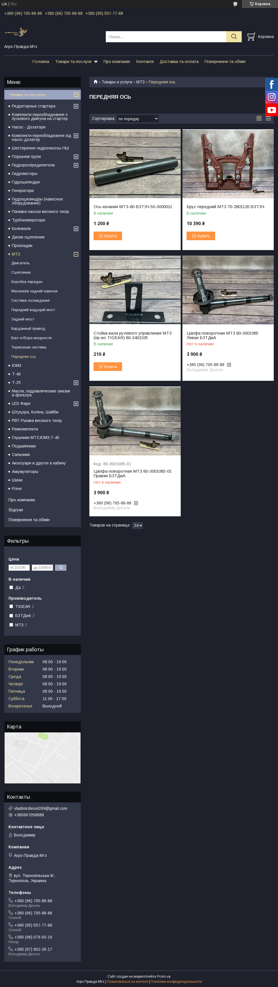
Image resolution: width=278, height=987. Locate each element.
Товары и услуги (117, 82)
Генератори (23, 190)
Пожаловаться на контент (127, 982)
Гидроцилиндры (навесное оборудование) (37, 201)
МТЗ (140, 82)
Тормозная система (28, 347)
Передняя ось (23, 356)
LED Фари (21, 403)
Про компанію (117, 61)
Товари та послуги (73, 61)
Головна (40, 61)
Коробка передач (27, 282)
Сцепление (21, 272)
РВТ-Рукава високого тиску (37, 420)
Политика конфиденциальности (176, 982)
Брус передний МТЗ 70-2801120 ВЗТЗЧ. (226, 206)
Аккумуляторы (25, 471)
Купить (110, 236)
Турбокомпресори (28, 220)
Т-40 (16, 374)
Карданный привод (28, 328)
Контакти (145, 61)
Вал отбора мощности (31, 338)
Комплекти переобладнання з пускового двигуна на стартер (40, 116)
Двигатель (20, 263)
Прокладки (22, 245)
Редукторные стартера (33, 106)
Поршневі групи (26, 156)
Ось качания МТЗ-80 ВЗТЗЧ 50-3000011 (133, 206)
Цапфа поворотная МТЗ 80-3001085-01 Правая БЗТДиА (133, 473)
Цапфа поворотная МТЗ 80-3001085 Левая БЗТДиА (222, 335)
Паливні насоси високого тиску (40, 211)
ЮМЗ (16, 365)
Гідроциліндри (26, 182)
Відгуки (16, 509)
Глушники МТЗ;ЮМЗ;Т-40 (35, 437)
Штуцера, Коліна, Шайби (35, 412)
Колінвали (21, 228)
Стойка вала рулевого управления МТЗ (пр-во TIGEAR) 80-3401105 (133, 335)
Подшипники (24, 446)
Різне (17, 488)
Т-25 (16, 382)
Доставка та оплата (179, 61)
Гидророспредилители (33, 165)
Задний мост (22, 319)
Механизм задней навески (34, 291)
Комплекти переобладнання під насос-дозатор (41, 137)
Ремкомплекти (25, 429)
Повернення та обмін (225, 61)
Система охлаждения (30, 300)
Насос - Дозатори (28, 127)
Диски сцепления (28, 237)
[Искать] (234, 36)
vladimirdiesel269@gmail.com (40, 808)
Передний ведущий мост (33, 310)
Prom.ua (163, 976)
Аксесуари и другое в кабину (39, 463)
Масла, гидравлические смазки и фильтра (41, 393)
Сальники (21, 454)
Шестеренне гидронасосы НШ (40, 148)
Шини (17, 480)
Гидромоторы (24, 173)
